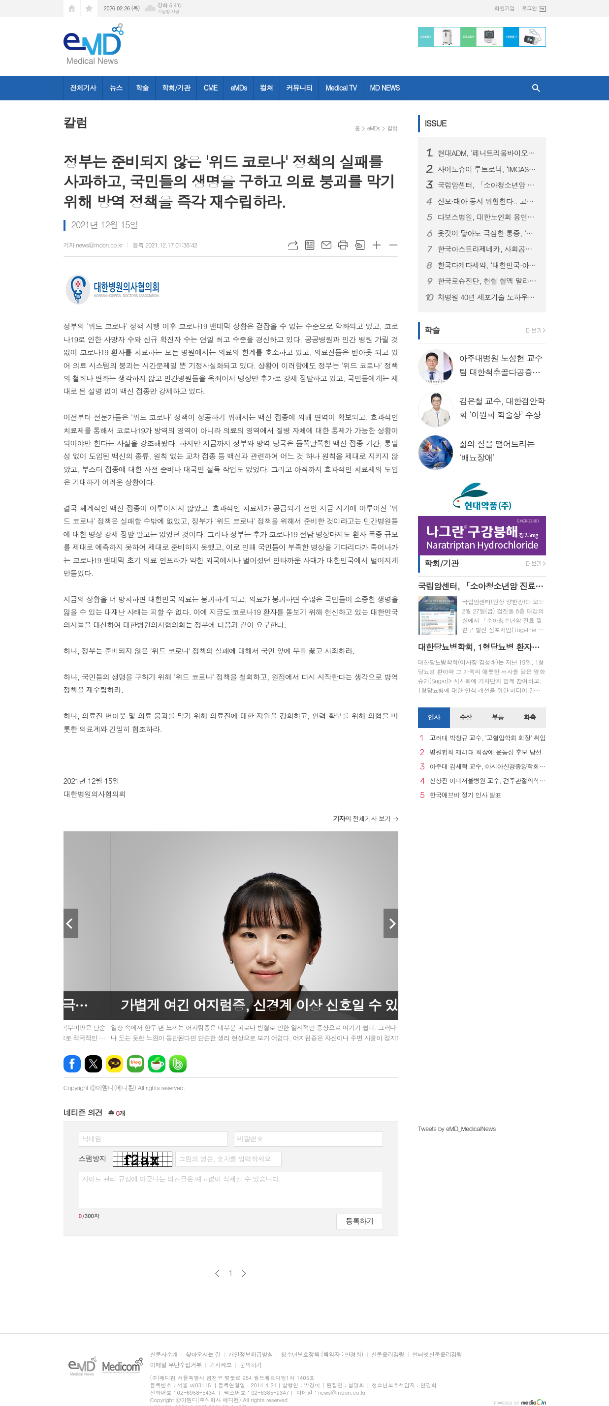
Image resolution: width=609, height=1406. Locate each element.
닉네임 (91, 1138)
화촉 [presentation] (530, 717)
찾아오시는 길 (203, 1354)
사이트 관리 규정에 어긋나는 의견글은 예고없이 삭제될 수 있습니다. (181, 1178)
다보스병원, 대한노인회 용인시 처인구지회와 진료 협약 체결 (488, 217)
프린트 (343, 245)
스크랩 (360, 245)
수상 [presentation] (466, 717)
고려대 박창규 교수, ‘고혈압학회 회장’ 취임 (488, 738)
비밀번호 (250, 1138)
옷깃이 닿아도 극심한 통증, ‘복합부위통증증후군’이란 (488, 233)
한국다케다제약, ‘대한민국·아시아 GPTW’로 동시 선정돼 (488, 265)
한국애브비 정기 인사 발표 (465, 795)
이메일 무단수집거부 (176, 1365)
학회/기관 (176, 87)
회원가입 (504, 8)
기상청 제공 (169, 11)
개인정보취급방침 (250, 1354)
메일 (326, 245)
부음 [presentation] (498, 717)
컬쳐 (266, 87)
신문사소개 (164, 1354)
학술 (141, 87)
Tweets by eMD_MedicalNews (457, 1128)
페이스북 (72, 1063)
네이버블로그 (135, 1063)
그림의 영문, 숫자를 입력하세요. (226, 1158)
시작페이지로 (72, 8)
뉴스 (115, 87)
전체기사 (83, 87)
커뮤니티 (300, 87)
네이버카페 (156, 1063)
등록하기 (359, 1221)
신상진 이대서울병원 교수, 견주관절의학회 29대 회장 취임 (488, 781)
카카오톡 (114, 1063)
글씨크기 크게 (377, 245)
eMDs (238, 87)
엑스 (93, 1063)
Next (391, 923)
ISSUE (436, 123)
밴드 (178, 1063)
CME (210, 87)
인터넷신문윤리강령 (437, 1354)
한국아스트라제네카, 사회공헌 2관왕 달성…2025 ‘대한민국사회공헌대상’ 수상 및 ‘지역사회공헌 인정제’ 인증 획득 (488, 249)
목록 (310, 245)
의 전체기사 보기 (361, 818)
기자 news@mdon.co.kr (93, 245)
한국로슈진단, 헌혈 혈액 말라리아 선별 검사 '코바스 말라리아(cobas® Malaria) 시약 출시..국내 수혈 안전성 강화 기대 (488, 281)
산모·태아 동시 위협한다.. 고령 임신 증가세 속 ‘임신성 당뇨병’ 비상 (488, 201)
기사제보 (220, 1365)
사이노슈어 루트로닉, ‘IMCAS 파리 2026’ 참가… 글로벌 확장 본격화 (488, 169)
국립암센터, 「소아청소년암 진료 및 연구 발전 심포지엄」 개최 (488, 185)
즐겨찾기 (89, 8)
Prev (71, 923)
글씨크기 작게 (393, 245)
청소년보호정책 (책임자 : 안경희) (322, 1354)
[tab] (434, 717)
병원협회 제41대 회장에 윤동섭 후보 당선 (486, 752)
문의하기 (250, 1365)
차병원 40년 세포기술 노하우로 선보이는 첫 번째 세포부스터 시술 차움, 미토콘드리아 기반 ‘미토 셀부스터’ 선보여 (488, 297)
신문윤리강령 (388, 1354)
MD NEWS (384, 87)
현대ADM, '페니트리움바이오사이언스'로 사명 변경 (488, 153)
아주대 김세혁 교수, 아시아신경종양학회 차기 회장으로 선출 (488, 767)
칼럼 (392, 128)
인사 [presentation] (434, 717)
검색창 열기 (536, 88)
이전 (217, 1273)
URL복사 (293, 245)
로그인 (529, 8)
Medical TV (340, 87)
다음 (244, 1273)
